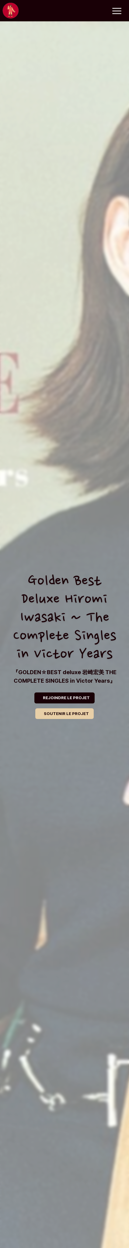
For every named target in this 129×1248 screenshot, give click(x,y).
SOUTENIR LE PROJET (66, 713)
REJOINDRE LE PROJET (66, 697)
